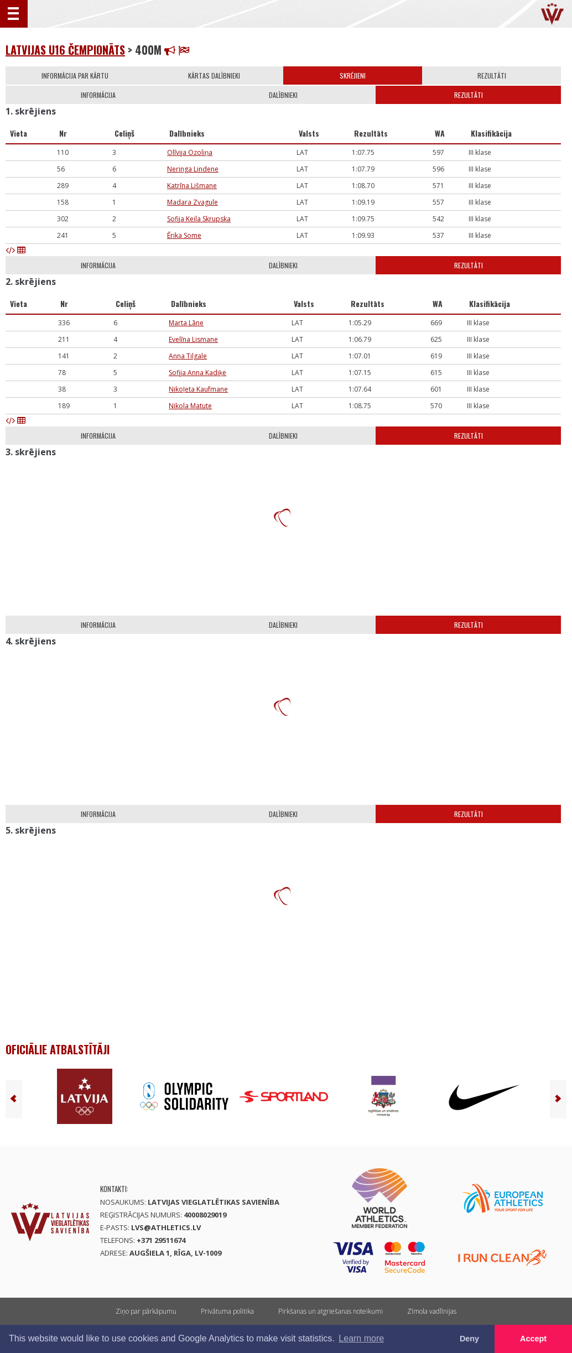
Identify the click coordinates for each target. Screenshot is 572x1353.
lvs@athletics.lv (166, 1227)
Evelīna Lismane (193, 339)
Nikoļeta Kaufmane (198, 389)
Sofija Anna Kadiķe (197, 372)
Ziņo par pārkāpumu (146, 1311)
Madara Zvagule (192, 202)
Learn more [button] (361, 1338)
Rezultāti (491, 75)
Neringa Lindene (193, 169)
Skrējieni (353, 75)
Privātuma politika (227, 1311)
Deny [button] (469, 1338)
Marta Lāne (186, 322)
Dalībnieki (283, 95)
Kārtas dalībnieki (214, 75)
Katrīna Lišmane (192, 185)
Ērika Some (184, 235)
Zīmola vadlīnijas (431, 1311)
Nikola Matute (190, 405)
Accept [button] (533, 1338)
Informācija (98, 95)
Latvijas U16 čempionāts (65, 49)
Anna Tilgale (188, 356)
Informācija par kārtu (74, 75)
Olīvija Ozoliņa (189, 152)
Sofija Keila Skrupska (199, 218)
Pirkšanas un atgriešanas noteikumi (330, 1311)
